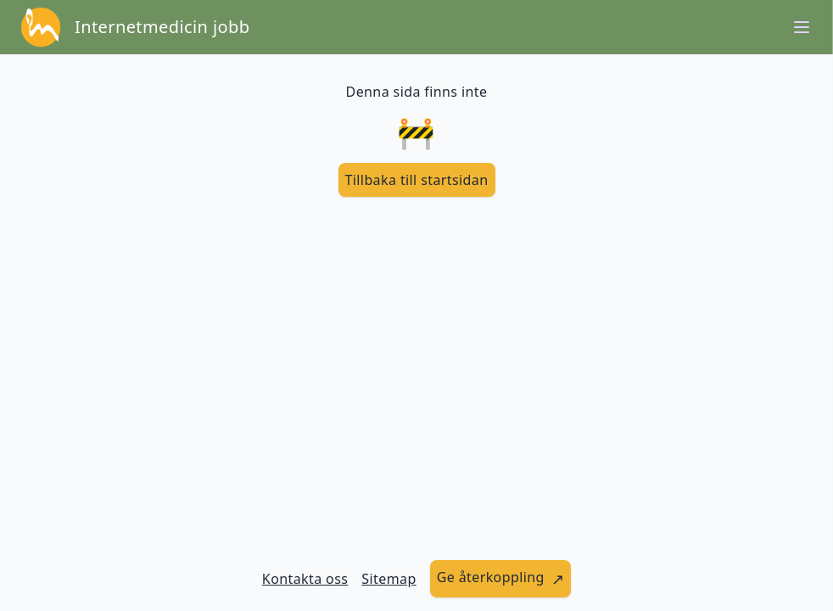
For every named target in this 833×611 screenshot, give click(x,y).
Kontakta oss (305, 578)
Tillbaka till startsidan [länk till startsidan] (417, 180)
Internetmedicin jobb (162, 26)
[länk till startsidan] (416, 180)
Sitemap (388, 578)
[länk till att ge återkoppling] (501, 578)
